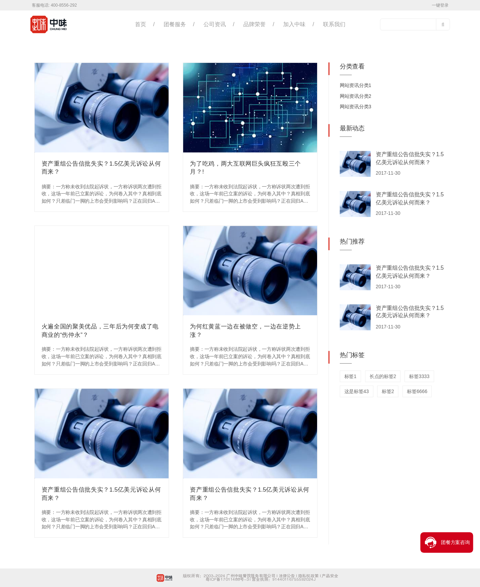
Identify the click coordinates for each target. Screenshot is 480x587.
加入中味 (294, 24)
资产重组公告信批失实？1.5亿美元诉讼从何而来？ (101, 167)
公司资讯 (214, 24)
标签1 (350, 376)
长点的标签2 (383, 376)
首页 (140, 24)
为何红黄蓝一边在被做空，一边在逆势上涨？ (245, 330)
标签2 (388, 391)
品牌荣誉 (254, 24)
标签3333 (419, 376)
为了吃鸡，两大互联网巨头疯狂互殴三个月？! (245, 167)
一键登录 (440, 5)
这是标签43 (356, 391)
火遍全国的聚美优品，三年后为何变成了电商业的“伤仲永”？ (100, 330)
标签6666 (417, 391)
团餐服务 (175, 24)
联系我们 (334, 24)
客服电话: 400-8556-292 (54, 5)
